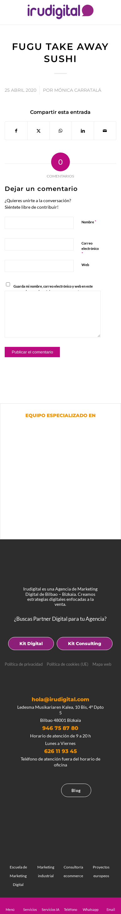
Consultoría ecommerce (73, 867)
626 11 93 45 (60, 751)
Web (85, 265)
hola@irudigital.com (60, 699)
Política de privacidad (24, 664)
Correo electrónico (90, 248)
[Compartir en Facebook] (16, 131)
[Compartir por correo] (105, 131)
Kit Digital (31, 643)
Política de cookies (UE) (67, 664)
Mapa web (101, 664)
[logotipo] (60, 12)
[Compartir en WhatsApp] (61, 131)
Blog (76, 790)
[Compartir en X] (39, 131)
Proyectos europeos (101, 867)
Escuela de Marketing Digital (18, 871)
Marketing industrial (46, 867)
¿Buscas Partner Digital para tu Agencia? (60, 618)
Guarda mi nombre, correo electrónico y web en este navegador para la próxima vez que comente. (53, 289)
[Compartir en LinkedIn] (83, 131)
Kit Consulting (84, 643)
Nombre (89, 221)
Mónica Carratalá (77, 90)
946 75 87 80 (60, 728)
